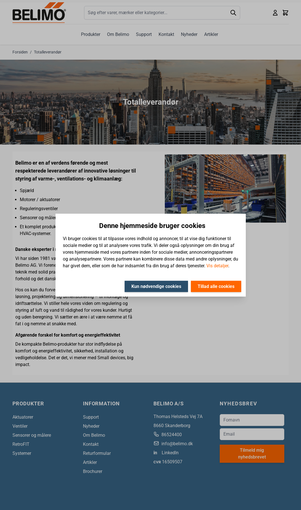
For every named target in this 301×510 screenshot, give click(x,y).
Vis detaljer (217, 265)
